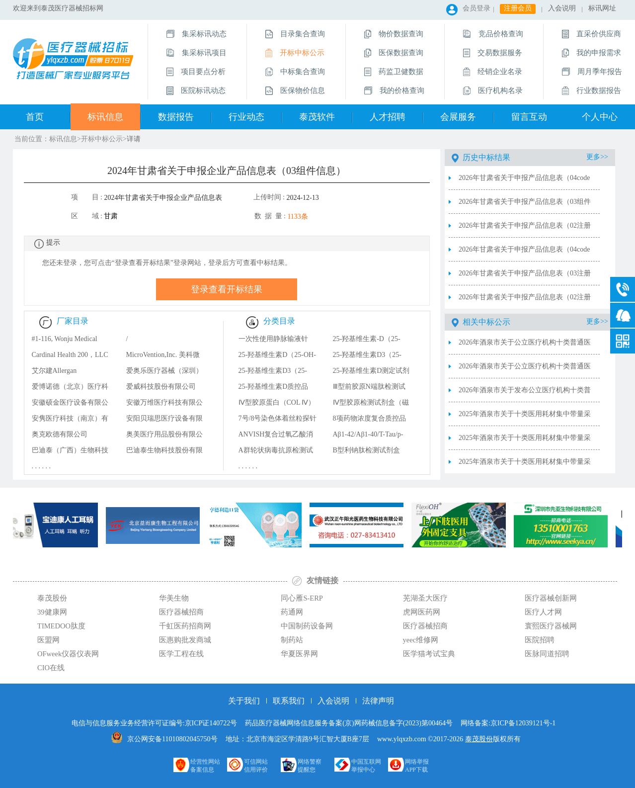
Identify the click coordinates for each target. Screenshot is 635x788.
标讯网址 (602, 8)
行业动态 (246, 117)
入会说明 (562, 8)
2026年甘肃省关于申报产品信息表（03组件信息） (525, 206)
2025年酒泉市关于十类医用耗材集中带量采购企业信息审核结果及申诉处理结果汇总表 (525, 442)
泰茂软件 (317, 117)
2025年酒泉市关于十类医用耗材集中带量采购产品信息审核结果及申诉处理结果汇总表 (525, 418)
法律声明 (378, 701)
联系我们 (289, 701)
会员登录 (476, 8)
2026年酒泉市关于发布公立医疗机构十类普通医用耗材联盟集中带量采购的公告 (525, 394)
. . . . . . (41, 466)
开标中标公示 (102, 139)
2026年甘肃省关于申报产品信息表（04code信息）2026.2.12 (524, 254)
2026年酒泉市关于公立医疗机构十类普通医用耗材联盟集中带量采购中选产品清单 (525, 346)
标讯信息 (105, 117)
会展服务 (458, 117)
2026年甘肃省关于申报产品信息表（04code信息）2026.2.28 (524, 182)
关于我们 (244, 701)
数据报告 (176, 117)
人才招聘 (387, 117)
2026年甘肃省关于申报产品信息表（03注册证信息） (525, 277)
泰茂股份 (479, 739)
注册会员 (518, 8)
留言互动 (529, 117)
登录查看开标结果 (226, 289)
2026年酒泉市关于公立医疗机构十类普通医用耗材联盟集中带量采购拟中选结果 (525, 370)
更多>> (597, 157)
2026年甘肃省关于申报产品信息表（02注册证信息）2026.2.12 (525, 301)
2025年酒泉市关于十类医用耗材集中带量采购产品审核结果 (525, 466)
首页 (35, 117)
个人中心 (600, 117)
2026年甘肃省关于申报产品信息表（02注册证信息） (525, 230)
